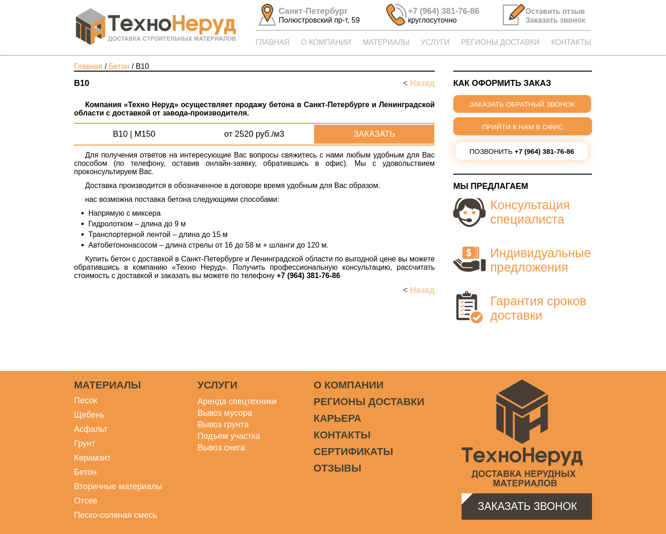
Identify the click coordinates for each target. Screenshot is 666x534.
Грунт (84, 443)
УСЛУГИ (435, 42)
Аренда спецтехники (237, 401)
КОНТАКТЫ (571, 42)
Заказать (374, 134)
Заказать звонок (527, 506)
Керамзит (92, 457)
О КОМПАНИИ (326, 42)
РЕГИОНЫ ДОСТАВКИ (500, 42)
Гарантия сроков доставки (538, 308)
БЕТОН (119, 66)
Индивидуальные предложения (540, 260)
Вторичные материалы (118, 486)
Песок (85, 400)
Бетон (85, 472)
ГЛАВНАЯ (273, 42)
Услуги (217, 385)
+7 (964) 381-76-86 (444, 11)
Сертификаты (353, 451)
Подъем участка (228, 436)
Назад (419, 83)
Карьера (337, 418)
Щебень (89, 414)
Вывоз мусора (224, 413)
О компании (348, 385)
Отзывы (337, 468)
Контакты (342, 435)
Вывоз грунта (223, 424)
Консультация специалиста (530, 212)
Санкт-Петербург (313, 11)
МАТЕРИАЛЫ (386, 42)
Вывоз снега (221, 447)
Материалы (107, 385)
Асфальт (91, 429)
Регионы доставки (369, 401)
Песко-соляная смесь (115, 515)
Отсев (86, 500)
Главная (88, 66)
